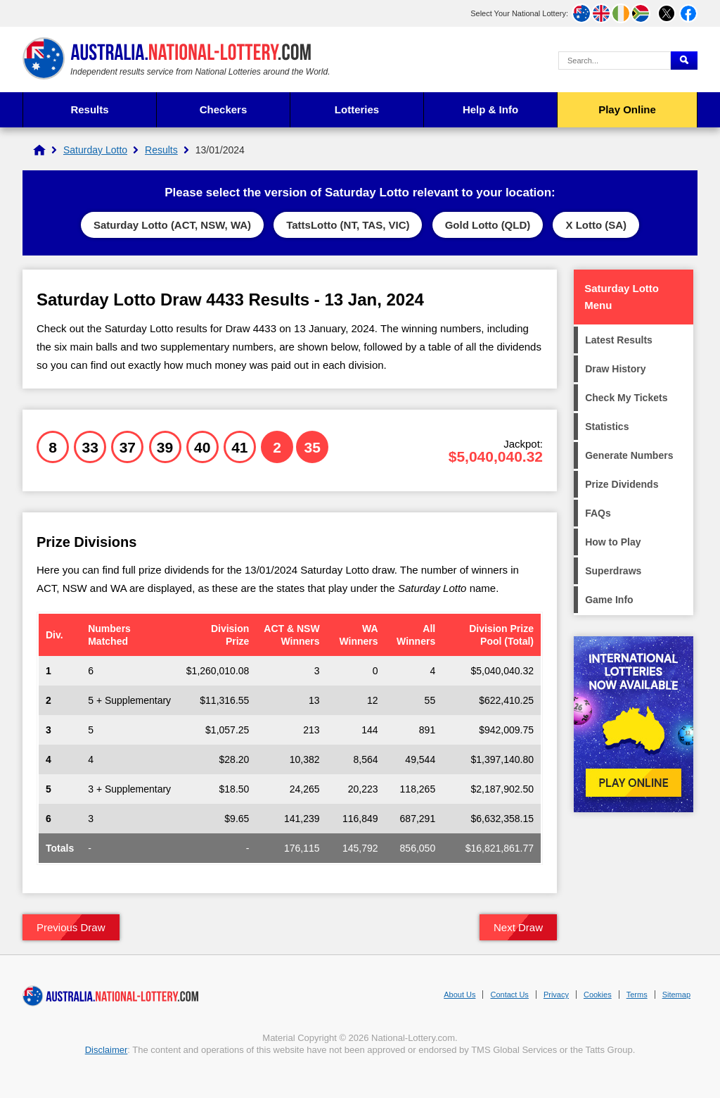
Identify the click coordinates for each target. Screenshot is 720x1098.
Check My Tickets (626, 397)
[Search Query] (614, 60)
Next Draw (518, 927)
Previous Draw (71, 927)
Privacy (556, 994)
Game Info (609, 599)
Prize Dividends (621, 484)
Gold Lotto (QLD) (488, 225)
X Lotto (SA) (595, 225)
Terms (637, 994)
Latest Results (618, 340)
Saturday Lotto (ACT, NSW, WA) (172, 225)
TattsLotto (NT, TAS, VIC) (347, 225)
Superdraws (613, 570)
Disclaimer (106, 1050)
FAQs (598, 513)
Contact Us (509, 994)
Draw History (615, 368)
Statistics (607, 426)
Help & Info (490, 109)
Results (89, 109)
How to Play (613, 542)
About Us (459, 994)
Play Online (627, 109)
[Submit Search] (684, 60)
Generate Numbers (629, 455)
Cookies (598, 994)
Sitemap (676, 994)
